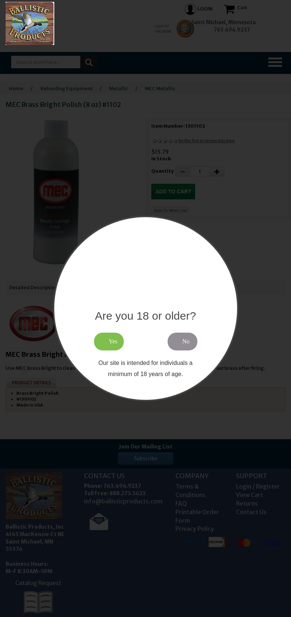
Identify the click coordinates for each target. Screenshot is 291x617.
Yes (113, 341)
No (186, 341)
